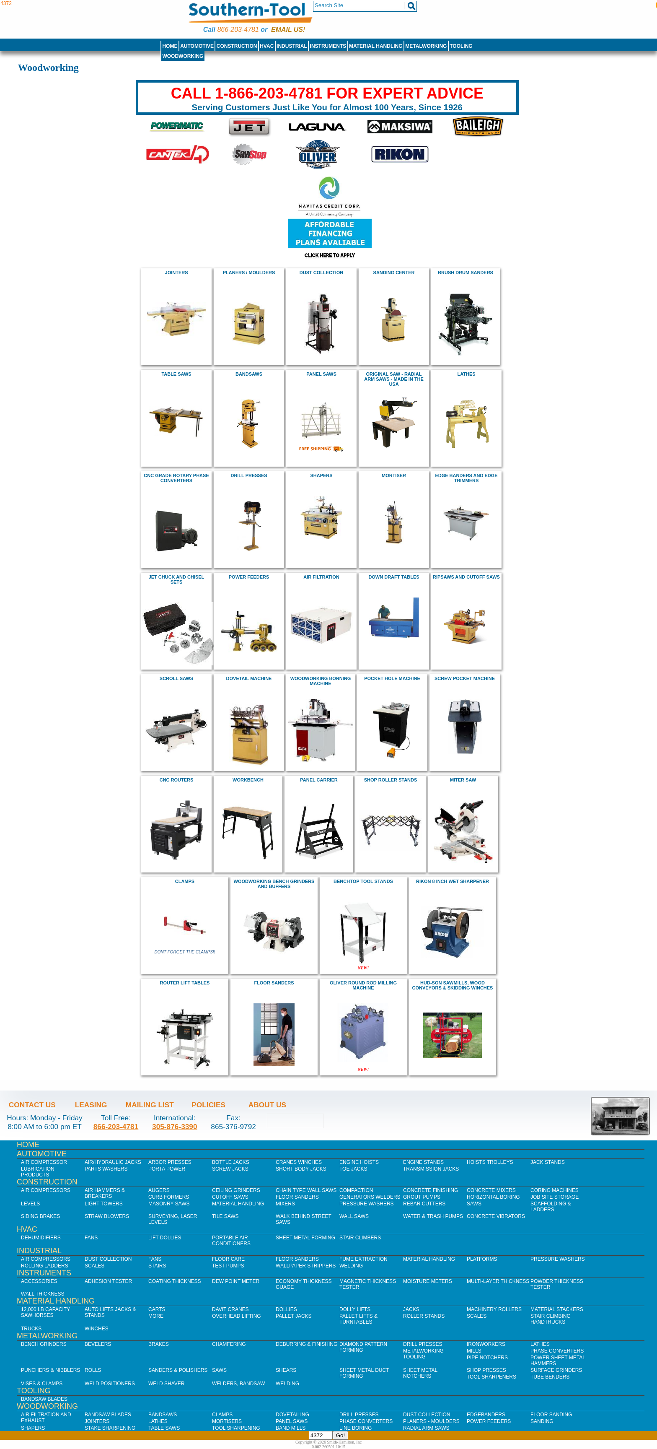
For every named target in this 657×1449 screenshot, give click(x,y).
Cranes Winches (299, 1162)
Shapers (33, 1428)
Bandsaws (162, 1415)
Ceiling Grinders (236, 1190)
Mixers (285, 1204)
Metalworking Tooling (423, 1354)
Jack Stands (547, 1162)
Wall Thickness (43, 1294)
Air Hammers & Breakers (105, 1193)
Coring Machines (554, 1190)
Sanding (542, 1421)
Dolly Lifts (354, 1309)
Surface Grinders (556, 1370)
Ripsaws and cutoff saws (466, 576)
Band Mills (290, 1428)
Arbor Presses (169, 1162)
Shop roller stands (390, 779)
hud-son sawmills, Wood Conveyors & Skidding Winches (452, 985)
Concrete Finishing (430, 1190)
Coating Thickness (174, 1281)
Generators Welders (370, 1197)
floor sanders (274, 982)
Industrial (292, 46)
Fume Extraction (363, 1259)
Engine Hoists (359, 1162)
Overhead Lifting (236, 1316)
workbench (248, 779)
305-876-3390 (174, 1126)
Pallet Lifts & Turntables (358, 1319)
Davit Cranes (230, 1309)
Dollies (286, 1309)
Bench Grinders (44, 1344)
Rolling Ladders (44, 1266)
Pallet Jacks (294, 1316)
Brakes (158, 1344)
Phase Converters (557, 1351)
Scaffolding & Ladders (550, 1207)
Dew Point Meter (235, 1281)
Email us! (288, 29)
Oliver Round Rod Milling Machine (363, 985)
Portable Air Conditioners (231, 1240)
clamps (184, 881)
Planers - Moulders (431, 1421)
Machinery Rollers (494, 1309)
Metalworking (426, 46)
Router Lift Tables (185, 982)
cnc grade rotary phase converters (176, 478)
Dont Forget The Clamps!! (185, 952)
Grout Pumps (421, 1197)
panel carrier (318, 779)
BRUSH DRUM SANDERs (465, 272)
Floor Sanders (297, 1197)
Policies (208, 1105)
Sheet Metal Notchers (420, 1373)
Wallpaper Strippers (306, 1266)
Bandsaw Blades (44, 1399)
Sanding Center (394, 272)
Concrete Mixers (491, 1190)
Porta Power (166, 1169)
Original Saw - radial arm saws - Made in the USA (394, 379)
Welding (351, 1266)
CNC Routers (177, 779)
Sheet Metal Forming (305, 1238)
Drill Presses (422, 1344)
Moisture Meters (427, 1281)
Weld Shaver (166, 1384)
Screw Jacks (230, 1169)
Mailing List (150, 1105)
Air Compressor (44, 1162)
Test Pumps (228, 1266)
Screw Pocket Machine (465, 678)
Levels (30, 1204)
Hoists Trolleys (490, 1162)
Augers (159, 1190)
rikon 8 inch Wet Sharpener (452, 881)
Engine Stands (423, 1162)
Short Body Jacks (301, 1169)
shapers (321, 475)
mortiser (394, 475)
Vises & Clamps (41, 1384)
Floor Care (228, 1259)
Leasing (91, 1105)
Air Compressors (45, 1190)
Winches (97, 1329)
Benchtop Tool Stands (363, 881)
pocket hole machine (392, 678)
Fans (91, 1238)
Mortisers (227, 1421)
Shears (286, 1370)
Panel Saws (292, 1421)
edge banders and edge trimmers (466, 478)
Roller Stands (424, 1316)
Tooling (461, 46)
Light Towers (104, 1204)
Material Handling (376, 46)
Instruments (328, 46)
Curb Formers (168, 1197)
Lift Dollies (164, 1238)
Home (169, 46)
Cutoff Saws (230, 1197)
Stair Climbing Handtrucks (550, 1319)
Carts (156, 1309)
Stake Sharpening (110, 1428)
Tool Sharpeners (491, 1377)
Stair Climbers (360, 1238)
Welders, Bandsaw (238, 1384)
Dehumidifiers (41, 1238)
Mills (474, 1351)
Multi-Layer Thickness (498, 1281)
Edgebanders (486, 1415)
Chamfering (229, 1344)
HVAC (267, 46)
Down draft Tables (393, 576)
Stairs (157, 1266)
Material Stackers (556, 1309)
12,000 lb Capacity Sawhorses (45, 1312)
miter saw (463, 779)
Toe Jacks (353, 1169)
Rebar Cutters (424, 1204)
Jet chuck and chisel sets (176, 579)
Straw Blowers (107, 1216)
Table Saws (176, 374)
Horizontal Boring (493, 1197)
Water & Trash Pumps (433, 1216)
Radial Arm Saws (426, 1428)
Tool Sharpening (236, 1428)
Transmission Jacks (431, 1169)
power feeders (249, 576)
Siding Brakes (40, 1216)
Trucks (31, 1329)
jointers (176, 272)
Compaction (356, 1190)
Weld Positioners (110, 1384)
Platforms (482, 1259)
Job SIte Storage (554, 1197)
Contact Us (32, 1105)
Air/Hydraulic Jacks (113, 1162)
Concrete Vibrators (496, 1216)
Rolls (93, 1370)
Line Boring (355, 1428)
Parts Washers (106, 1169)
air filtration (321, 576)
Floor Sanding (551, 1415)
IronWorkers (486, 1344)
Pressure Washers (366, 1204)
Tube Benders (549, 1377)
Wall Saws (354, 1216)
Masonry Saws (168, 1204)
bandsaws (248, 374)
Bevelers (98, 1344)
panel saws (321, 374)
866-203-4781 (238, 29)
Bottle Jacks (230, 1162)
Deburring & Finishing (306, 1344)
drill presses (248, 475)
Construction (237, 46)
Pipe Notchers (487, 1358)
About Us (267, 1105)
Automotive (197, 46)
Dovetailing (292, 1415)
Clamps (222, 1415)
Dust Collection (321, 272)
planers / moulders (249, 272)
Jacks (411, 1309)
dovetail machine (249, 678)
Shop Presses (486, 1370)
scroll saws (176, 678)
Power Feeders (489, 1421)
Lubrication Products (37, 1172)
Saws (474, 1204)
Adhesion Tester (108, 1281)
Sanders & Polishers (177, 1370)
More (155, 1316)
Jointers (97, 1421)
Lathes (466, 374)
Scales (94, 1266)
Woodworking (182, 56)
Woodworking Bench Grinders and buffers (274, 884)
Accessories (39, 1281)
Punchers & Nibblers (50, 1370)
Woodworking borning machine (320, 681)
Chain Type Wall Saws (306, 1190)
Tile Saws (225, 1216)
